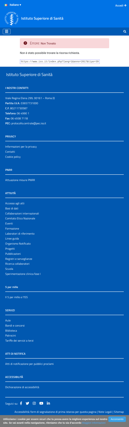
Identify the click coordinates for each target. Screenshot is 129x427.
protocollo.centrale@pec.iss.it (28, 131)
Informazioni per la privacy (21, 155)
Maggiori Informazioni (93, 422)
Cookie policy (13, 165)
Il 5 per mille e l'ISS (16, 305)
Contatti (10, 160)
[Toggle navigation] (6, 31)
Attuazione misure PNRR (20, 188)
